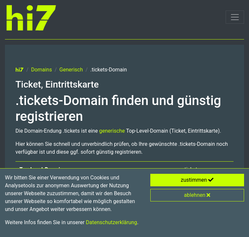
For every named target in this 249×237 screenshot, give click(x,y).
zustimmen (197, 180)
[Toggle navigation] (235, 17)
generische (112, 131)
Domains (41, 69)
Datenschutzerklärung (111, 222)
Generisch (71, 69)
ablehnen (197, 195)
